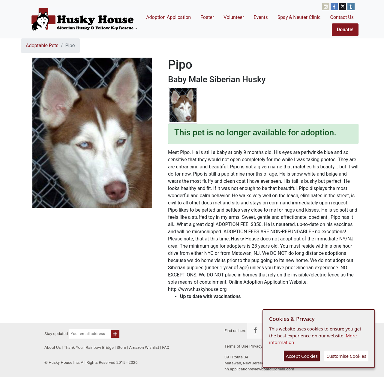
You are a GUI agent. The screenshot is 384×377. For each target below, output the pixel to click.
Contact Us (342, 17)
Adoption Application (168, 17)
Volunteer (234, 17)
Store (121, 347)
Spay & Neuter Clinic (299, 17)
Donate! (345, 29)
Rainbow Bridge (99, 347)
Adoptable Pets (42, 45)
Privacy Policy (261, 346)
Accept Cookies (302, 356)
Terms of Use (236, 346)
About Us (52, 347)
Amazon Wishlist (144, 347)
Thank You (73, 347)
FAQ (165, 347)
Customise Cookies (346, 356)
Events (261, 17)
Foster (207, 17)
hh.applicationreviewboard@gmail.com (259, 369)
